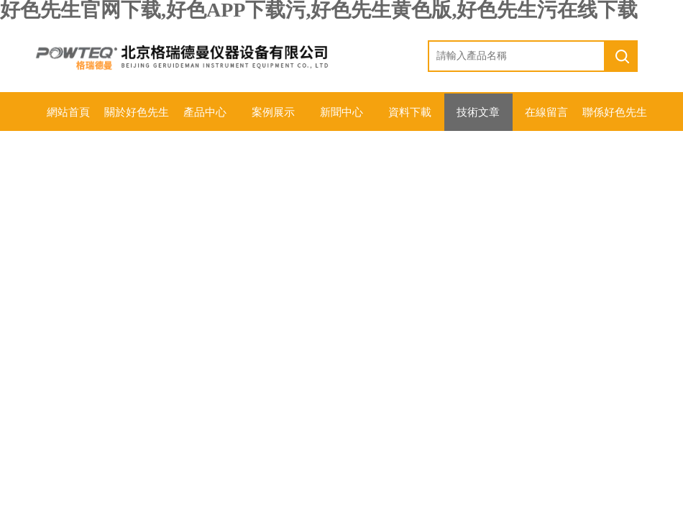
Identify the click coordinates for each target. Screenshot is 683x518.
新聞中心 (341, 112)
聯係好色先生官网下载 (614, 118)
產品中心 (204, 112)
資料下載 (409, 112)
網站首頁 (68, 112)
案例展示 (273, 112)
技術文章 (478, 112)
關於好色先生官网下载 (136, 118)
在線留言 (546, 112)
